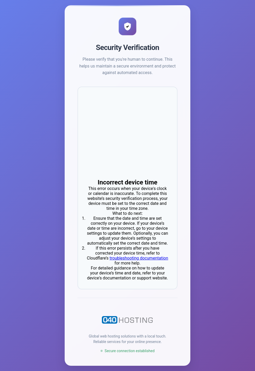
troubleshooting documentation (138, 258)
